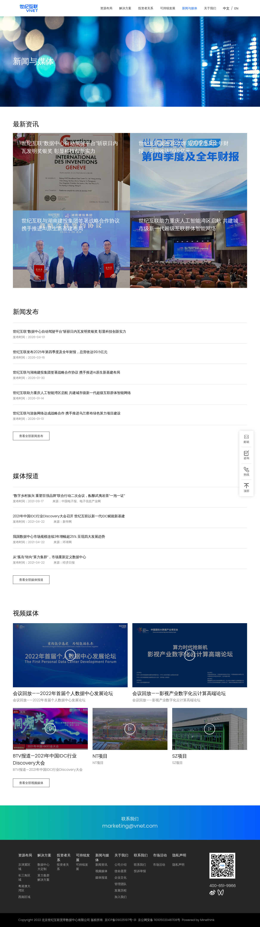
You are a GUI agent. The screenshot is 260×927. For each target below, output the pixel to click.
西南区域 (24, 896)
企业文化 (121, 877)
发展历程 (121, 890)
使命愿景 (121, 871)
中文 (226, 8)
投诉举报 (140, 871)
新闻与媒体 (189, 8)
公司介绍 (121, 864)
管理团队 (121, 883)
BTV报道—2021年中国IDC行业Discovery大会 (45, 759)
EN (236, 8)
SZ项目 (179, 756)
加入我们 (121, 896)
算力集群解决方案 (43, 877)
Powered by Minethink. (198, 919)
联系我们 (141, 855)
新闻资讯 (101, 864)
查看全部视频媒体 (31, 782)
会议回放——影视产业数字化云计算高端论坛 (179, 693)
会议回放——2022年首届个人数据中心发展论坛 (63, 693)
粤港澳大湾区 (24, 888)
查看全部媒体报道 (31, 579)
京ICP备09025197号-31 (120, 919)
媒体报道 (101, 877)
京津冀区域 (24, 866)
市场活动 (160, 855)
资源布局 (106, 8)
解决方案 (125, 8)
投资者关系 (145, 8)
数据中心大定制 (43, 866)
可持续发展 (167, 8)
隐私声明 (179, 855)
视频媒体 (101, 871)
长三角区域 (24, 877)
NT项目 (100, 756)
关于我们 (210, 8)
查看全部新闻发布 (31, 435)
